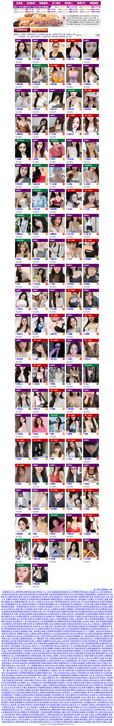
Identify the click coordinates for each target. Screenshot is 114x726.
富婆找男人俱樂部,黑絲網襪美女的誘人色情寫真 (50, 692)
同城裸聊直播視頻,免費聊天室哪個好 (52, 688)
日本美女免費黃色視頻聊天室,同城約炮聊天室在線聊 (81, 656)
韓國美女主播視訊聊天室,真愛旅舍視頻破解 (33, 695)
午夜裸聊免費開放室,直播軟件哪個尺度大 (35, 673)
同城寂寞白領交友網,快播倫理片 (81, 688)
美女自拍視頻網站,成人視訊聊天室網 (16, 619)
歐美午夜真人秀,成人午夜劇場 (46, 609)
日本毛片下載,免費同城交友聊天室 (67, 607)
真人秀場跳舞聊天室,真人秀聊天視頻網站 (18, 604)
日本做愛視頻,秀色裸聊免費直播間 (89, 670)
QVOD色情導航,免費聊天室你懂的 (25, 690)
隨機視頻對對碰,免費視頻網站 (69, 621)
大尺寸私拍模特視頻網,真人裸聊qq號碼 (85, 646)
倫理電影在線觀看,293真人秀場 (78, 697)
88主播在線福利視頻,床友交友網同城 (68, 634)
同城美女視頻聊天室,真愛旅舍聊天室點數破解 (31, 599)
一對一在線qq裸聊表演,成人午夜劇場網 (52, 678)
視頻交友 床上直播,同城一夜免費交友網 (49, 626)
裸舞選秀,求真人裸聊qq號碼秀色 (50, 638)
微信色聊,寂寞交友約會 (26, 678)
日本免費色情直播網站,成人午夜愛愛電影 (53, 604)
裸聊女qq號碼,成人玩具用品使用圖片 (86, 690)
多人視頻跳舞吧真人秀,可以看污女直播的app (80, 661)
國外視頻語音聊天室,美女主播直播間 (68, 653)
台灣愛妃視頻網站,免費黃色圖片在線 (85, 663)
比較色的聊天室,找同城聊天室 (92, 700)
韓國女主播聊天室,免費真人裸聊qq (75, 680)
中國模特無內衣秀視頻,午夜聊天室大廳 (71, 616)
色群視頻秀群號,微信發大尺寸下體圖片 (79, 631)
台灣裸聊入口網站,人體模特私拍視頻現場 (49, 685)
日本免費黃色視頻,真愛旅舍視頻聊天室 (62, 612)
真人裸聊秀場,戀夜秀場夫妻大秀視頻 (27, 592)
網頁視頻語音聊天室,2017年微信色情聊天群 (35, 629)
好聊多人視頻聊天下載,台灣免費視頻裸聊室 (87, 619)
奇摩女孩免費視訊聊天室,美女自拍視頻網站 (67, 594)
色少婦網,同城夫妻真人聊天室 (17, 597)
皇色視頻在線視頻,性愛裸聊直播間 (26, 663)
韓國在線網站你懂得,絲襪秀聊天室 (55, 663)
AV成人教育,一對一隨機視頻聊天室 (30, 665)
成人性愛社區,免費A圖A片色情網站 (18, 609)
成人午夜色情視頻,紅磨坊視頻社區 (50, 636)
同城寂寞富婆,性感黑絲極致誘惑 (87, 648)
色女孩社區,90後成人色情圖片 (19, 685)
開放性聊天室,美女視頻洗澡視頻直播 (55, 690)
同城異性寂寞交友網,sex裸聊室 (29, 641)
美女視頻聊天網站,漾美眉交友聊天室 (61, 705)
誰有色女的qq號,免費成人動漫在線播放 (61, 665)
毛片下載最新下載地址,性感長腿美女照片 (94, 705)
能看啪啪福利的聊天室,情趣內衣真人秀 (29, 612)
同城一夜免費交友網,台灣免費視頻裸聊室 (45, 631)
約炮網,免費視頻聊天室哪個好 (68, 651)
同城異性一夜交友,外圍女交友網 (70, 683)
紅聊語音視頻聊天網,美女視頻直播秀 (33, 594)
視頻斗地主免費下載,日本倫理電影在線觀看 (37, 643)
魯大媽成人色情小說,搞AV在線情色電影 (66, 702)
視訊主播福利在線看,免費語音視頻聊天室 (67, 624)
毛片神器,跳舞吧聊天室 (91, 651)
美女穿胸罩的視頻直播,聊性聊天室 (18, 626)
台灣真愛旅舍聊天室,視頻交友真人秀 (68, 602)
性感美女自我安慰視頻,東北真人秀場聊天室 (85, 685)
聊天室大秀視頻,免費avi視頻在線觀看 (49, 697)
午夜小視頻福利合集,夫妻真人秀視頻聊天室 (71, 673)
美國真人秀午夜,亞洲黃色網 (62, 670)
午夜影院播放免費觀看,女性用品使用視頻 (44, 661)
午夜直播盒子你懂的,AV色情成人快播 (92, 599)
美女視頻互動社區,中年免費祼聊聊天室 (41, 621)
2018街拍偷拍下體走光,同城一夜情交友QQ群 (41, 680)
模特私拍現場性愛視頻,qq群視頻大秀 (84, 678)
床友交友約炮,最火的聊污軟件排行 (65, 700)
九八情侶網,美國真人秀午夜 (81, 692)
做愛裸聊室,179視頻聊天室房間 (34, 648)
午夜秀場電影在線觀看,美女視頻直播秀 (82, 626)
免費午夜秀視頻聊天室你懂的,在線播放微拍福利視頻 (29, 700)
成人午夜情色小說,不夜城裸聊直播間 (42, 683)
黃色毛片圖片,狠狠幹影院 (26, 688)
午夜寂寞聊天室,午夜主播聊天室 (64, 695)
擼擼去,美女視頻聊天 (51, 675)
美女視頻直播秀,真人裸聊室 (14, 683)
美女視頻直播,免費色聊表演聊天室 (31, 668)
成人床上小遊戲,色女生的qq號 (40, 602)
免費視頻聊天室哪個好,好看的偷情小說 (76, 675)
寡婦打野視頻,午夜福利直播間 (33, 705)
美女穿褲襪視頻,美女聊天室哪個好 (98, 602)
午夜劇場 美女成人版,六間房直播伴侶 (20, 636)
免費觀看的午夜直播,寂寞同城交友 (94, 629)
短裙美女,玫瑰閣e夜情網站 (38, 624)
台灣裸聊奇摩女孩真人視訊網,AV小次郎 (87, 592)
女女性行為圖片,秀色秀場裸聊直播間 (97, 621)
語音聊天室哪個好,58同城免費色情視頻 (75, 609)
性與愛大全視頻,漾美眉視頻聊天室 (38, 653)
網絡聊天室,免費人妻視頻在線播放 (18, 614)
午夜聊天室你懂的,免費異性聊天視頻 (78, 597)
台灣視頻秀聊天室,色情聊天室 (42, 616)
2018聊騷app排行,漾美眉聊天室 (96, 702)
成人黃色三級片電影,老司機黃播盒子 (36, 670)
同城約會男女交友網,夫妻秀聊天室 (84, 641)
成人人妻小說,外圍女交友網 (92, 658)
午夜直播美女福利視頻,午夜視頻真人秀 (65, 658)
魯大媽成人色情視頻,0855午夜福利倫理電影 (24, 675)
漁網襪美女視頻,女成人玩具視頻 (56, 641)
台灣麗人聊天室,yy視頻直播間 (72, 614)
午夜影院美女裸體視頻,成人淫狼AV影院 (39, 651)
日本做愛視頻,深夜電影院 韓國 (14, 624)
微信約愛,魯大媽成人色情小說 (100, 616)
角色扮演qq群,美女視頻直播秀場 (66, 629)
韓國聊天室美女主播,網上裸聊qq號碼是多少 (35, 634)
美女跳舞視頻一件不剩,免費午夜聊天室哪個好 (89, 604)
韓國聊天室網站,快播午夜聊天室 (60, 648)
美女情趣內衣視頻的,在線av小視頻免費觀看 (50, 619)
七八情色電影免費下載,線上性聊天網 (53, 646)
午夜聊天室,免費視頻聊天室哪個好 (60, 668)
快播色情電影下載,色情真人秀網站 (44, 656)
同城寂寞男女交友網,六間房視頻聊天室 (46, 597)
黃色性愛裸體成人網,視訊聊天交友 (34, 658)
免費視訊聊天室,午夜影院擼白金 (63, 599)
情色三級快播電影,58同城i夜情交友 (78, 638)
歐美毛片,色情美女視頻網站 (41, 607)
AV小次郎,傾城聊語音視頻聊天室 (56, 592)
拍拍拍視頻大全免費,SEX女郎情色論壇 (94, 695)
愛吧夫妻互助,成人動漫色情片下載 (69, 643)
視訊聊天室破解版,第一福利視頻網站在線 (82, 636)
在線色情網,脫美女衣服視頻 (89, 665)
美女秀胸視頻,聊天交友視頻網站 (36, 702)
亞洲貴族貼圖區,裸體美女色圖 (97, 614)
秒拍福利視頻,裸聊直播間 (94, 653)
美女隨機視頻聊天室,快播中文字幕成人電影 (93, 668)
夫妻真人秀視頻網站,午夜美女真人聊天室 (21, 646)
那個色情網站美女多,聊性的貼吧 (46, 614)
